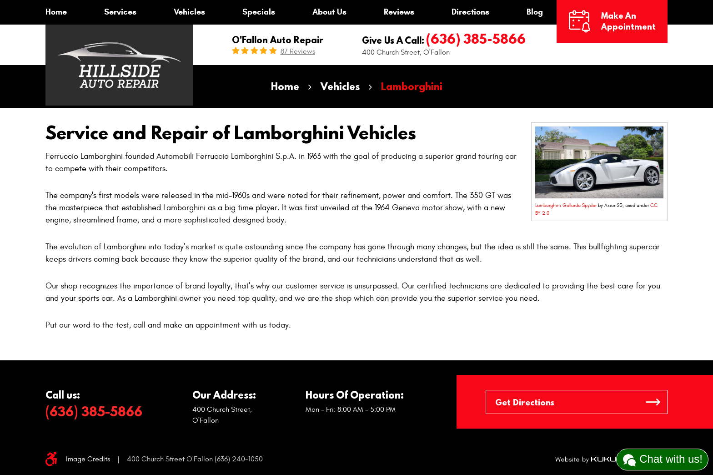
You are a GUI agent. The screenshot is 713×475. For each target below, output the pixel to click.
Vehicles (189, 12)
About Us (329, 12)
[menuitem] (56, 12)
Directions (470, 12)
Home (56, 12)
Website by (586, 459)
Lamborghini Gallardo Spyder (566, 205)
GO (653, 402)
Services (120, 12)
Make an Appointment (628, 21)
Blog (535, 12)
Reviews (399, 12)
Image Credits (88, 459)
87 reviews (298, 51)
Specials (258, 12)
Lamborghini (411, 86)
